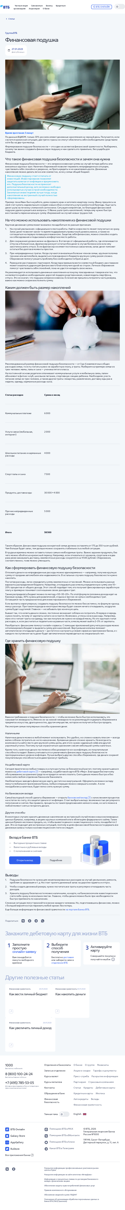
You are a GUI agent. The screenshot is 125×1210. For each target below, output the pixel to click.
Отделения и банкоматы (57, 1064)
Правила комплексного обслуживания (60, 1190)
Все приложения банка (19, 1155)
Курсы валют (51, 1076)
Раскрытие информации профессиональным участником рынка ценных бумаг (71, 1169)
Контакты (49, 1087)
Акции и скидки (82, 1070)
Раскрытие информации (104, 1076)
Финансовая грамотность (87, 1104)
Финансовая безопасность (51, 1101)
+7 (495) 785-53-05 (19, 1082)
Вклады (95, 1099)
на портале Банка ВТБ (77, 909)
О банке (78, 1064)
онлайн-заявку (24, 951)
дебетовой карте (27, 771)
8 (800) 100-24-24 (19, 1074)
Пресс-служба (81, 1076)
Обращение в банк (54, 1093)
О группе (90, 1064)
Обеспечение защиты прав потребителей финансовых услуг (69, 1186)
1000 (9, 1065)
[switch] (120, 6)
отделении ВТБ (59, 962)
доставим (68, 957)
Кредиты (88, 1087)
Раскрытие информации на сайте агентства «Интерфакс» (68, 1175)
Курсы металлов (53, 1082)
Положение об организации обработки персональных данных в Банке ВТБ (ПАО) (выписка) (71, 1200)
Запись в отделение (54, 1070)
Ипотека (100, 1093)
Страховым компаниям (101, 1082)
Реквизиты (103, 1064)
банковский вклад (79, 797)
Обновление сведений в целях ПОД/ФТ (60, 1195)
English (80, 1114)
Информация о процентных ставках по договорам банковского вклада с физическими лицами (71, 1180)
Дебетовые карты (105, 1087)
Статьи (77, 1087)
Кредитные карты (83, 1093)
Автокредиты (81, 1099)
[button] (49, 5)
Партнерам (80, 1082)
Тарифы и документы (105, 1070)
